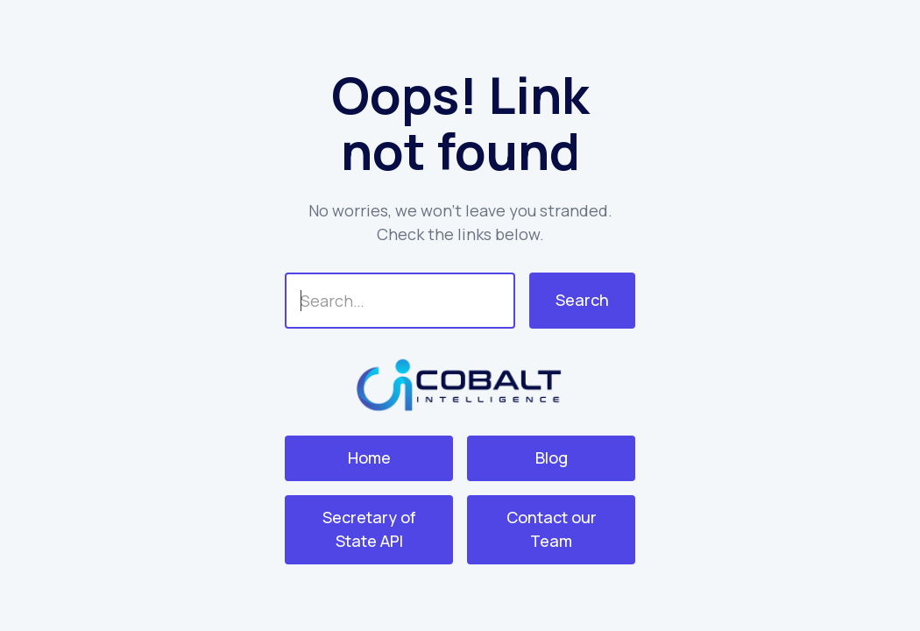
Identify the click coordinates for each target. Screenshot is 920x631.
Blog (551, 457)
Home (369, 457)
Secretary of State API (369, 529)
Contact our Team (551, 529)
